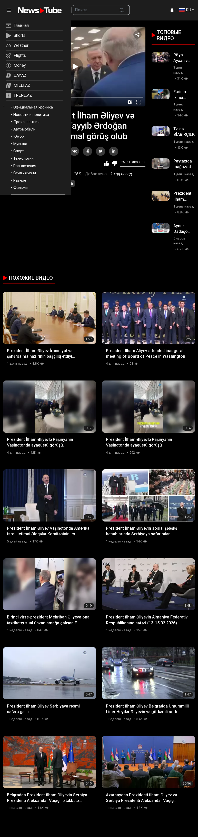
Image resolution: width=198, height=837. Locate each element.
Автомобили (24, 129)
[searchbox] (93, 10)
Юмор (18, 136)
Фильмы (20, 187)
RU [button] (185, 9)
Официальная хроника (33, 107)
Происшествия (26, 121)
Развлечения (24, 166)
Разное (19, 180)
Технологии (23, 158)
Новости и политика (31, 114)
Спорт (18, 151)
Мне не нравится (114, 163)
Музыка (20, 144)
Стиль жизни (24, 173)
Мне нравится (106, 163)
